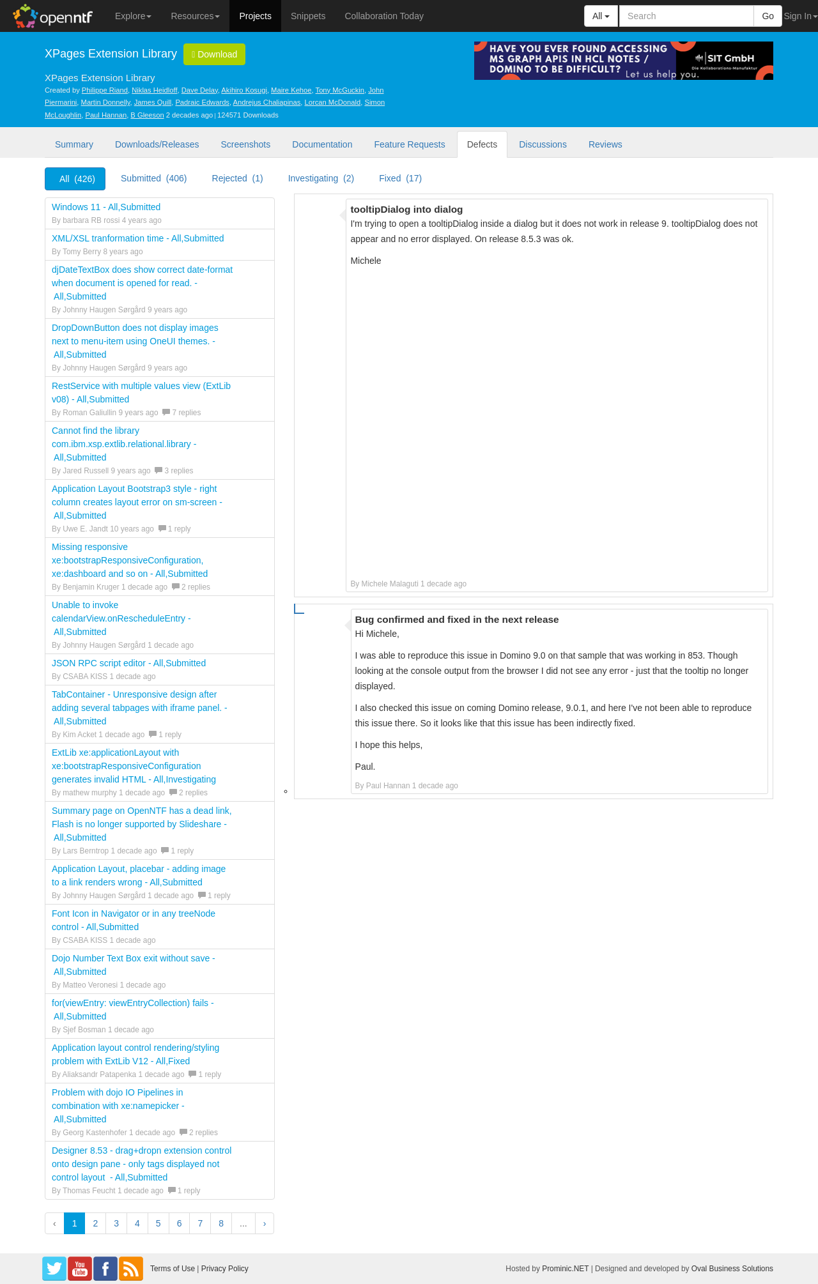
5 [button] (158, 1223)
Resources (195, 16)
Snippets (308, 16)
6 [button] (179, 1223)
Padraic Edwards (202, 102)
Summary (74, 144)
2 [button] (95, 1223)
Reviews (605, 144)
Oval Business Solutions (732, 1268)
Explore (133, 16)
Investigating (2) (321, 178)
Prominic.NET (565, 1268)
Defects (482, 144)
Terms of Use (172, 1268)
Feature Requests (409, 144)
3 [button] (116, 1223)
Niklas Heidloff (154, 90)
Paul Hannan (106, 115)
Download (214, 54)
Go (768, 16)
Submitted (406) (154, 178)
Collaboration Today (384, 16)
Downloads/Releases (157, 144)
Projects (255, 16)
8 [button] (221, 1223)
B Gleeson (147, 115)
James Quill (152, 102)
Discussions (543, 144)
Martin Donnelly (105, 102)
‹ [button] (54, 1223)
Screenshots (245, 144)
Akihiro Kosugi (244, 90)
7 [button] (200, 1223)
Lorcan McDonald (333, 102)
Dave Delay (199, 90)
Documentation (322, 144)
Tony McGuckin (340, 90)
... (243, 1223)
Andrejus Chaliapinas (267, 102)
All (601, 16)
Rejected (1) (237, 178)
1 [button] (74, 1223)
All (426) (77, 179)
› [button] (264, 1223)
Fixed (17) (400, 178)
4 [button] (137, 1223)
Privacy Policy (225, 1268)
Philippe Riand (105, 90)
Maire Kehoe (291, 90)
